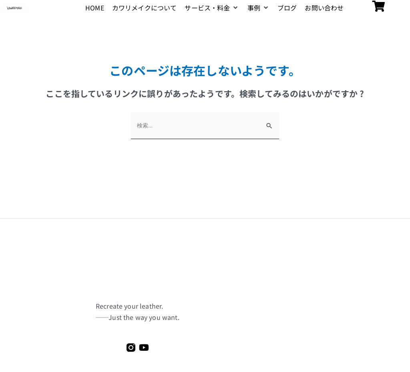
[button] (212, 8)
